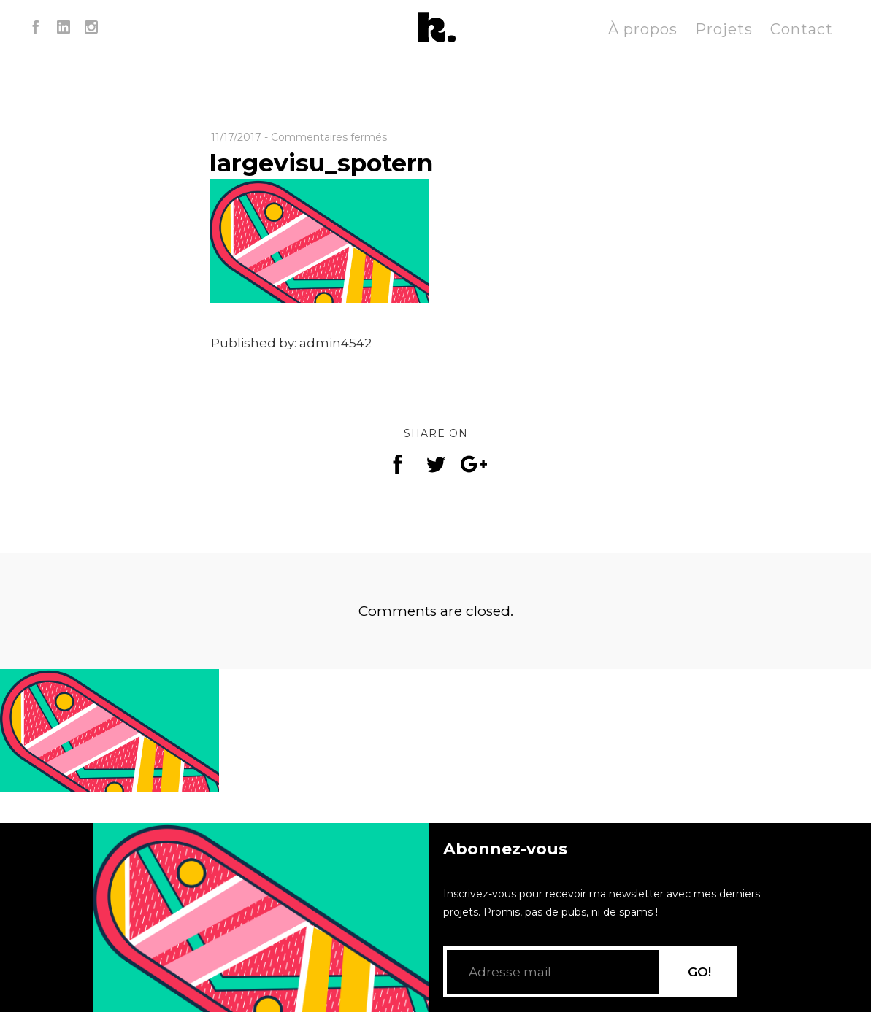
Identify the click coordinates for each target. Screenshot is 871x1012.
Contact (801, 29)
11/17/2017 (236, 137)
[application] (261, 917)
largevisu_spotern (321, 162)
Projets (724, 29)
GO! (699, 972)
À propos (643, 29)
